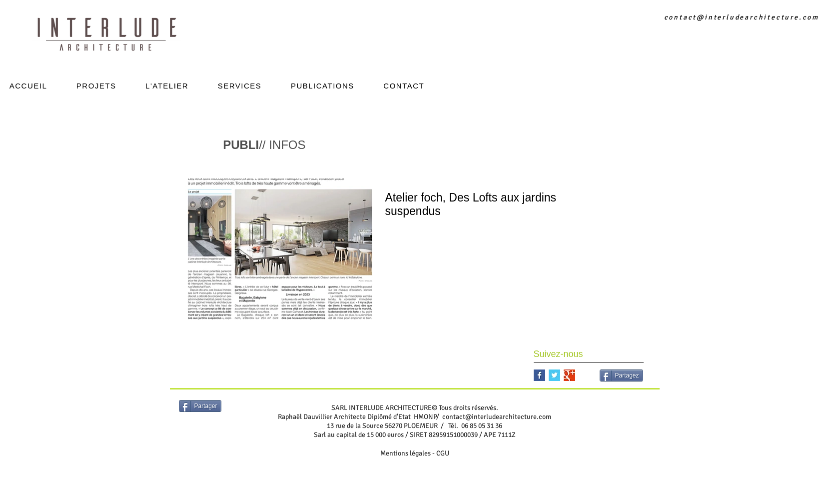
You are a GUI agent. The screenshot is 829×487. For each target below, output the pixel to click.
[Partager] (200, 406)
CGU (442, 453)
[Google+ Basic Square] (569, 375)
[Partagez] (621, 376)
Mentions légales (405, 453)
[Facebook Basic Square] (539, 375)
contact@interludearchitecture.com (741, 17)
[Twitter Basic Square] (554, 375)
